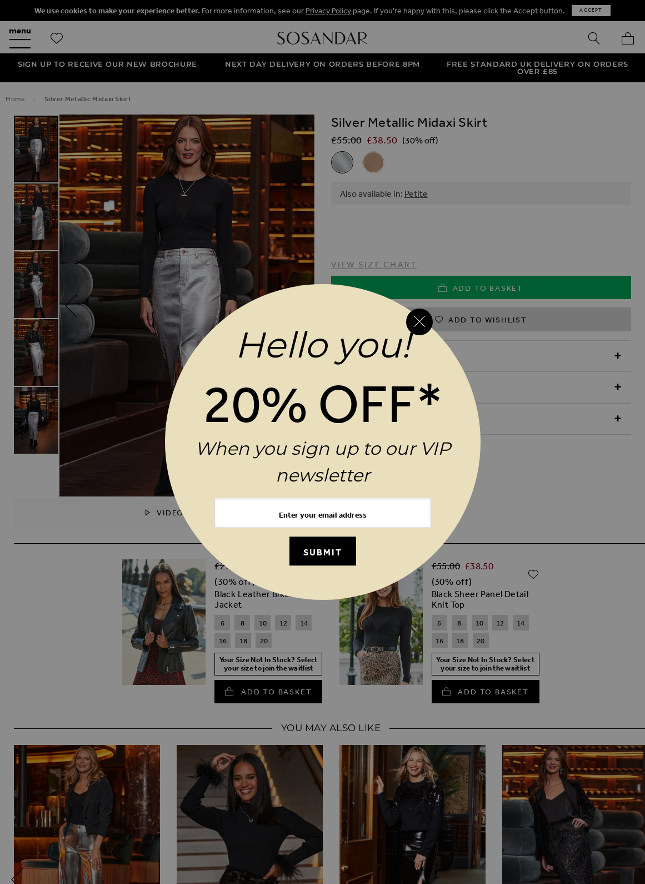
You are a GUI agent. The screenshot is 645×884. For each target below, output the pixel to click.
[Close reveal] (419, 322)
